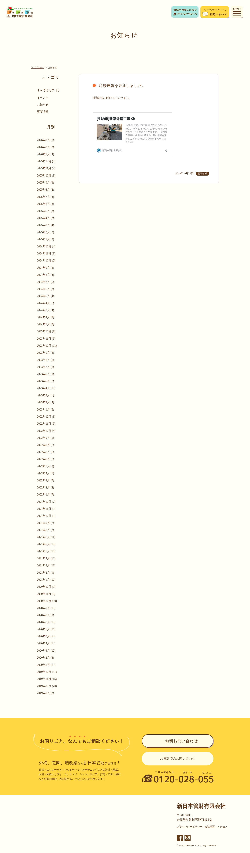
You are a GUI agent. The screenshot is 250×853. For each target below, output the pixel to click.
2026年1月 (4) (45, 154)
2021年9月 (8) (45, 523)
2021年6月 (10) (46, 544)
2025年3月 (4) (45, 225)
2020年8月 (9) (45, 615)
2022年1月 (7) (45, 494)
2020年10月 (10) (47, 601)
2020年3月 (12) (46, 650)
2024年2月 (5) (45, 317)
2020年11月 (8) (46, 594)
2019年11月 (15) (47, 678)
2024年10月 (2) (46, 260)
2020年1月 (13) (46, 664)
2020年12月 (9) (46, 586)
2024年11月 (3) (46, 253)
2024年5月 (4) (45, 296)
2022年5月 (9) (45, 466)
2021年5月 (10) (46, 551)
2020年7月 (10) (46, 622)
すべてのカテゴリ (48, 90)
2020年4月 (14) (46, 643)
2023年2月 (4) (45, 402)
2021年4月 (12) (46, 558)
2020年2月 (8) (45, 657)
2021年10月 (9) (46, 515)
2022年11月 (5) (46, 423)
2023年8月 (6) (45, 359)
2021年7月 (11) (46, 537)
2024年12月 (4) (46, 246)
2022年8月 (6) (45, 445)
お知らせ (42, 104)
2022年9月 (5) (45, 437)
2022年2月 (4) (45, 487)
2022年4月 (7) (45, 473)
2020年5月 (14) (46, 636)
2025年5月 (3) (45, 211)
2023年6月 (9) (45, 374)
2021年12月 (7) (46, 501)
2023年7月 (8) (45, 367)
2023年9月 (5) (45, 352)
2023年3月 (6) (45, 395)
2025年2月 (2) (45, 232)
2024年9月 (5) (45, 267)
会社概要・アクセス (216, 826)
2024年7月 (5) (45, 282)
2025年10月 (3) (46, 175)
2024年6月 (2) (45, 289)
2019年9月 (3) (45, 693)
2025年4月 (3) (45, 218)
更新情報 (42, 111)
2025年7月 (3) (45, 196)
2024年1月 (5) (45, 324)
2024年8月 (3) (45, 274)
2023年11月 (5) (46, 338)
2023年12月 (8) (46, 331)
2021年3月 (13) (46, 565)
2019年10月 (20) (47, 686)
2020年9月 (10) (46, 608)
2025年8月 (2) (45, 189)
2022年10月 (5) (46, 430)
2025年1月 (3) (45, 239)
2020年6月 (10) (46, 629)
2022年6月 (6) (45, 459)
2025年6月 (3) (45, 203)
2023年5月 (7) (45, 381)
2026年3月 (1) (45, 140)
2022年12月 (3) (46, 416)
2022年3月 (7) (45, 480)
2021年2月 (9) (45, 572)
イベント (42, 97)
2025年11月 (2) (46, 168)
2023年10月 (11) (47, 345)
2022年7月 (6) (45, 452)
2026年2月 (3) (45, 147)
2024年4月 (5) (45, 303)
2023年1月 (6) (45, 409)
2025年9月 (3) (45, 182)
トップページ (37, 67)
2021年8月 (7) (45, 530)
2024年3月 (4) (45, 310)
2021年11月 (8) (46, 508)
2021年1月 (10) (46, 579)
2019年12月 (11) (47, 671)
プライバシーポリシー (189, 826)
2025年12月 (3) (46, 161)
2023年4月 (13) (46, 388)
